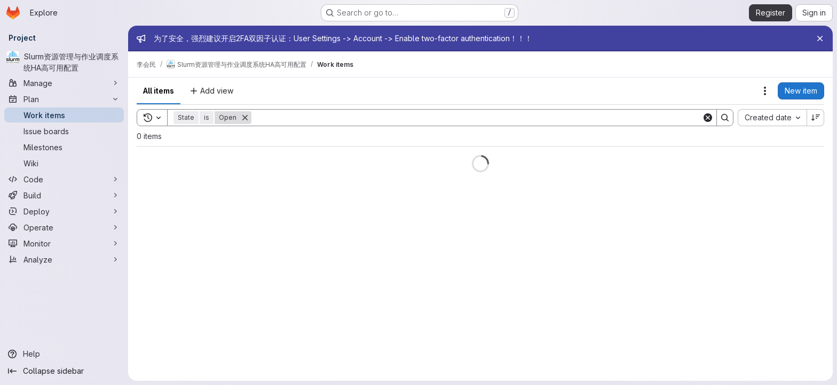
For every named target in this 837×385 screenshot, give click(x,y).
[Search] (477, 117)
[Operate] (64, 227)
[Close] (820, 38)
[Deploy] (64, 211)
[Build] (64, 195)
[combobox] (772, 117)
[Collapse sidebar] (64, 371)
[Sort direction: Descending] (815, 117)
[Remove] (245, 117)
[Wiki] (64, 163)
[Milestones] (64, 147)
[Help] (64, 353)
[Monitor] (64, 243)
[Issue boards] (64, 131)
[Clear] (707, 117)
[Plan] (64, 98)
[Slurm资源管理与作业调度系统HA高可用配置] (64, 62)
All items (158, 90)
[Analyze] (64, 259)
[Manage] (64, 82)
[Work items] (64, 114)
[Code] (64, 179)
